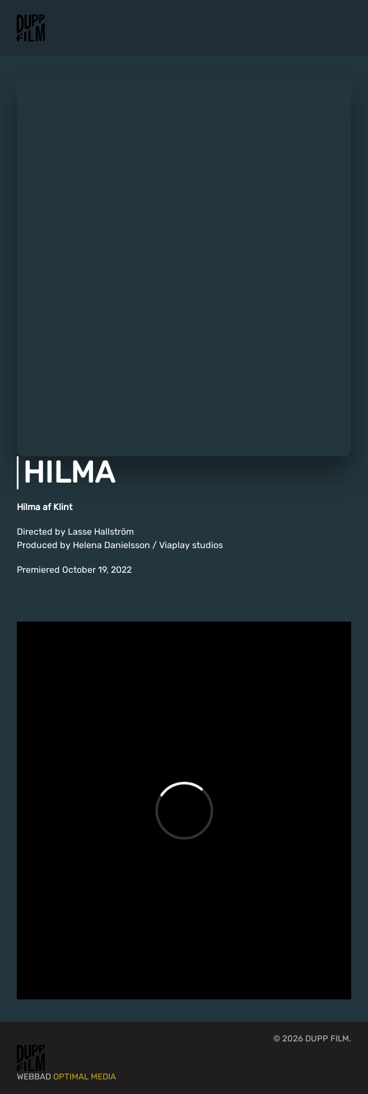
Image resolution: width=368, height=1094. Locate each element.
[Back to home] (31, 28)
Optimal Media (84, 1077)
